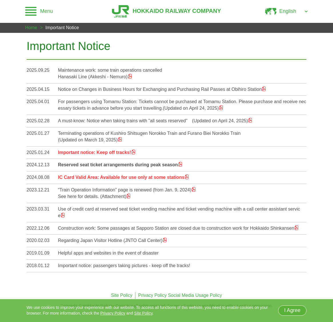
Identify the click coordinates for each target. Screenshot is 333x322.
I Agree (292, 310)
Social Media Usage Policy (195, 295)
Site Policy (122, 295)
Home (31, 27)
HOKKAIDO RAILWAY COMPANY (166, 11)
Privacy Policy (152, 295)
